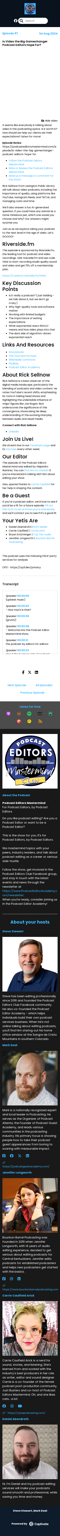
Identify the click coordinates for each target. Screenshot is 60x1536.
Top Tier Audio (42, 534)
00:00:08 (23, 626)
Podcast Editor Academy (24, 367)
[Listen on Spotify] (29, 714)
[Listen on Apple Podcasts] (8, 714)
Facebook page (40, 445)
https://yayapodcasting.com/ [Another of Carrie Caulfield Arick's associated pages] (23, 1413)
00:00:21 (22, 640)
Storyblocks (16, 352)
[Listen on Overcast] (19, 714)
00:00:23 (23, 650)
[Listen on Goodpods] (29, 721)
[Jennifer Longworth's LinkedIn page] (20, 1278)
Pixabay (14, 363)
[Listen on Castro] (50, 714)
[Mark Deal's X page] (21, 1155)
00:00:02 (23, 606)
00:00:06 (23, 616)
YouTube (11, 449)
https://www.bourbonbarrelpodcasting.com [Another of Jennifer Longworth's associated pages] (30, 1287)
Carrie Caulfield (40, 484)
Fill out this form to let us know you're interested (28, 507)
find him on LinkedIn (36, 470)
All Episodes (44, 685)
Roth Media (40, 527)
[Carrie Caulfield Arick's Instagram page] (13, 1406)
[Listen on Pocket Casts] (19, 721)
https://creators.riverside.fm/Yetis (24, 275)
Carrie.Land (37, 530)
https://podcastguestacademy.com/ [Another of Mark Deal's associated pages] (25, 1164)
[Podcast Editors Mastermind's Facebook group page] (15, 20)
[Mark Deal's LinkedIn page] (29, 1155)
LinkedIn (14, 431)
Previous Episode (32, 693)
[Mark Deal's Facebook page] (5, 1155)
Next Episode (17, 685)
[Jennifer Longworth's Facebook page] (5, 1278)
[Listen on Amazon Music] (40, 714)
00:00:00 (23, 596)
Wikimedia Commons (22, 360)
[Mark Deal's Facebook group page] (13, 1155)
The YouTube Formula (22, 356)
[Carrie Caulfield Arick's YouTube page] (22, 1406)
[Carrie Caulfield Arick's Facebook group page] (6, 1406)
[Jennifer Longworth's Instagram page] (13, 1278)
